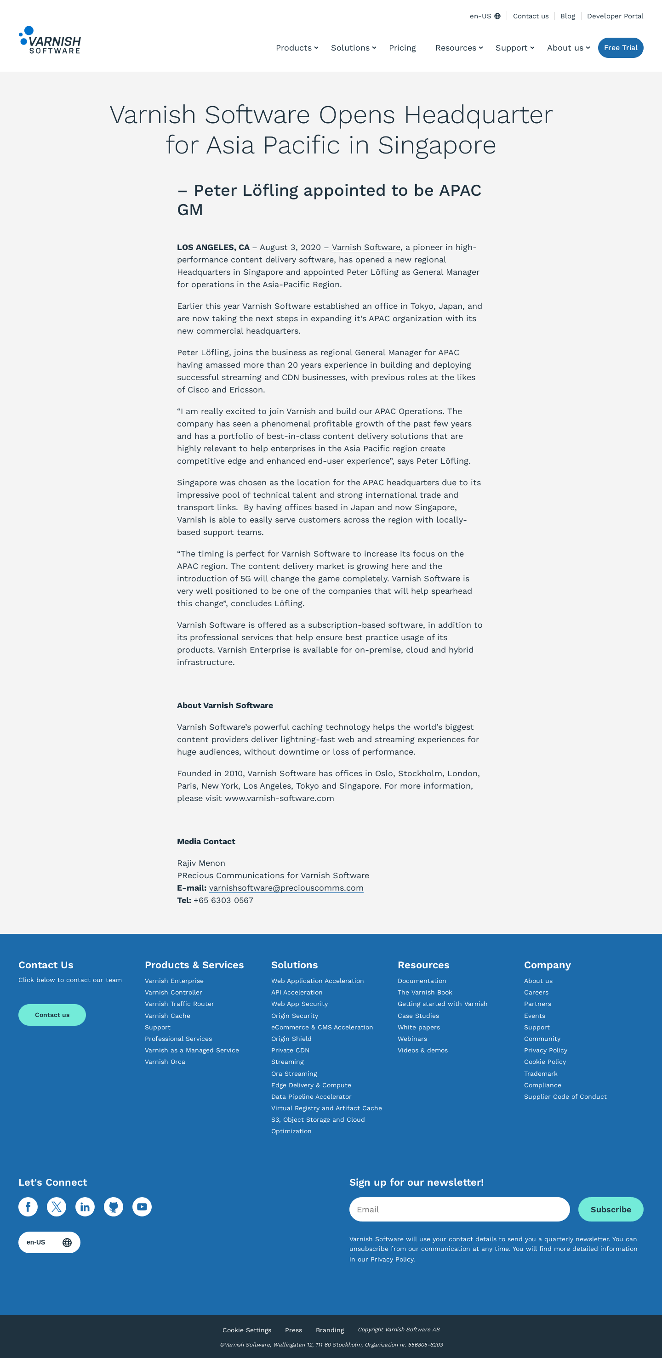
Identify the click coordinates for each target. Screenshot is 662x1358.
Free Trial (621, 47)
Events (534, 1015)
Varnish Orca (165, 1061)
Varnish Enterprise (174, 980)
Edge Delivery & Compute (311, 1085)
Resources (455, 47)
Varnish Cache (167, 1015)
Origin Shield (291, 1038)
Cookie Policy (545, 1061)
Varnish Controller (173, 992)
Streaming (287, 1061)
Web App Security (299, 1003)
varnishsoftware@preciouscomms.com (286, 887)
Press (293, 1330)
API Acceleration (297, 992)
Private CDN (290, 1050)
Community (542, 1038)
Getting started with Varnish (443, 1003)
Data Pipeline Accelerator (311, 1096)
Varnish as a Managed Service (192, 1050)
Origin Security (294, 1015)
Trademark (541, 1073)
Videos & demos (423, 1050)
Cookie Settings (247, 1330)
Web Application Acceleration (317, 980)
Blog (567, 16)
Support (512, 47)
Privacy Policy (545, 1050)
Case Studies (418, 1015)
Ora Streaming (294, 1073)
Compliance (542, 1085)
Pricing (402, 47)
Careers (536, 992)
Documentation (422, 980)
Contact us (531, 16)
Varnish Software (366, 247)
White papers (419, 1027)
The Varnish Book (425, 992)
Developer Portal (615, 16)
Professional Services (178, 1038)
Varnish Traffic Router (179, 1003)
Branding (330, 1330)
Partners (537, 1003)
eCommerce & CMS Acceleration (322, 1027)
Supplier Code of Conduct (565, 1096)
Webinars (412, 1038)
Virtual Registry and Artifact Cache (326, 1108)
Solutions (350, 47)
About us (565, 47)
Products (294, 47)
